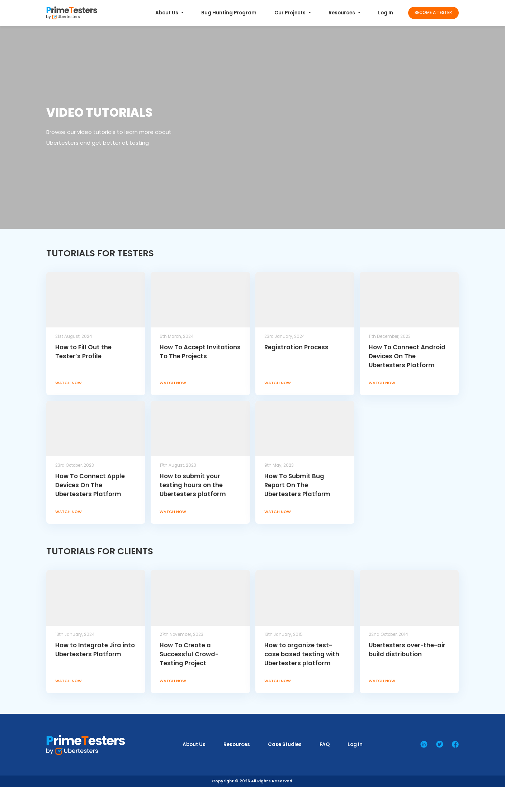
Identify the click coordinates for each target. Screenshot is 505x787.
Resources (344, 12)
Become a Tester (433, 12)
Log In (385, 12)
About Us (169, 12)
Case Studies (285, 744)
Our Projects (292, 12)
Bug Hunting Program (228, 12)
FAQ (325, 744)
